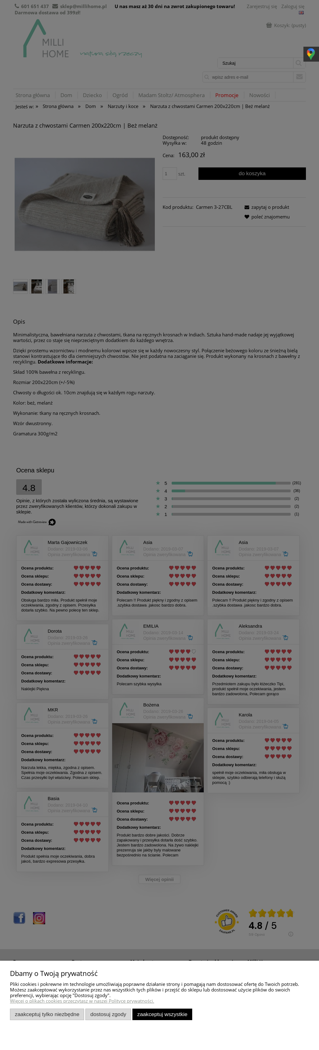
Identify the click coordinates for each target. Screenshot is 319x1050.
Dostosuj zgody (108, 1014)
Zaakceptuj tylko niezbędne (47, 1014)
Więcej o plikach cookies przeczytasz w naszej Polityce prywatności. (82, 1001)
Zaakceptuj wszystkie (162, 1014)
